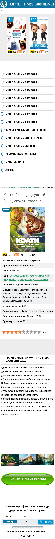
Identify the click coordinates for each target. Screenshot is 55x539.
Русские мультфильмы (20, 153)
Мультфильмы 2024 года (21, 90)
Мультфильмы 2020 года (21, 122)
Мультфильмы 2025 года (21, 82)
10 (39, 332)
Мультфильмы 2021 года (21, 114)
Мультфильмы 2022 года (21, 106)
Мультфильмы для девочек (23, 138)
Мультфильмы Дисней (20, 146)
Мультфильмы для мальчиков (26, 130)
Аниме (9, 169)
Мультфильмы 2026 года (21, 74)
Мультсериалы (15, 161)
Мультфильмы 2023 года (21, 98)
